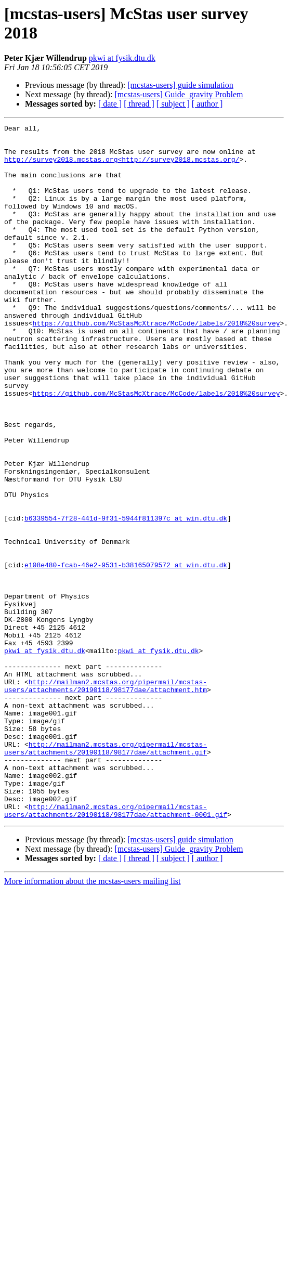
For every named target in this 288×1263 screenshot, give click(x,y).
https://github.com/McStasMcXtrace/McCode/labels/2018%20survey (156, 363)
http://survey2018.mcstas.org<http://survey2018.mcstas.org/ (121, 167)
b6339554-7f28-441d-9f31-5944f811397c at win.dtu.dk (125, 597)
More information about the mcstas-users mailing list (92, 1019)
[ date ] (110, 103)
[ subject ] (173, 103)
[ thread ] (139, 103)
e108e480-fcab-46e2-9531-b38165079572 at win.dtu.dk (125, 653)
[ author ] (207, 103)
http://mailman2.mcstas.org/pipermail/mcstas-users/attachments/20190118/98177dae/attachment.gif (105, 873)
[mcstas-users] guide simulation (180, 85)
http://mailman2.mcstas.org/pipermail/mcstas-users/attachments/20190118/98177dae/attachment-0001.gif (115, 948)
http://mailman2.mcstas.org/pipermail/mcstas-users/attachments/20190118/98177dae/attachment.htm (105, 798)
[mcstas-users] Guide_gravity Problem (178, 94)
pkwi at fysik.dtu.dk (122, 58)
